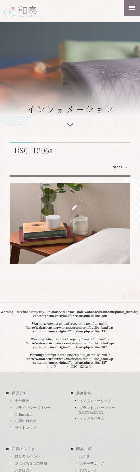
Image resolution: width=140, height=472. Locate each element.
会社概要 (22, 401)
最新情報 (84, 393)
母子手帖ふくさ (91, 463)
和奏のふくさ (23, 449)
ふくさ (84, 456)
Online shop (23, 414)
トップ (51, 366)
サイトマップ (25, 428)
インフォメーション (95, 401)
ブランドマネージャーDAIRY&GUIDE (96, 410)
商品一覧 (84, 449)
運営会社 (19, 393)
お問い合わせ (25, 421)
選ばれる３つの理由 (31, 463)
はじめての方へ (27, 456)
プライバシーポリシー (33, 408)
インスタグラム (91, 418)
